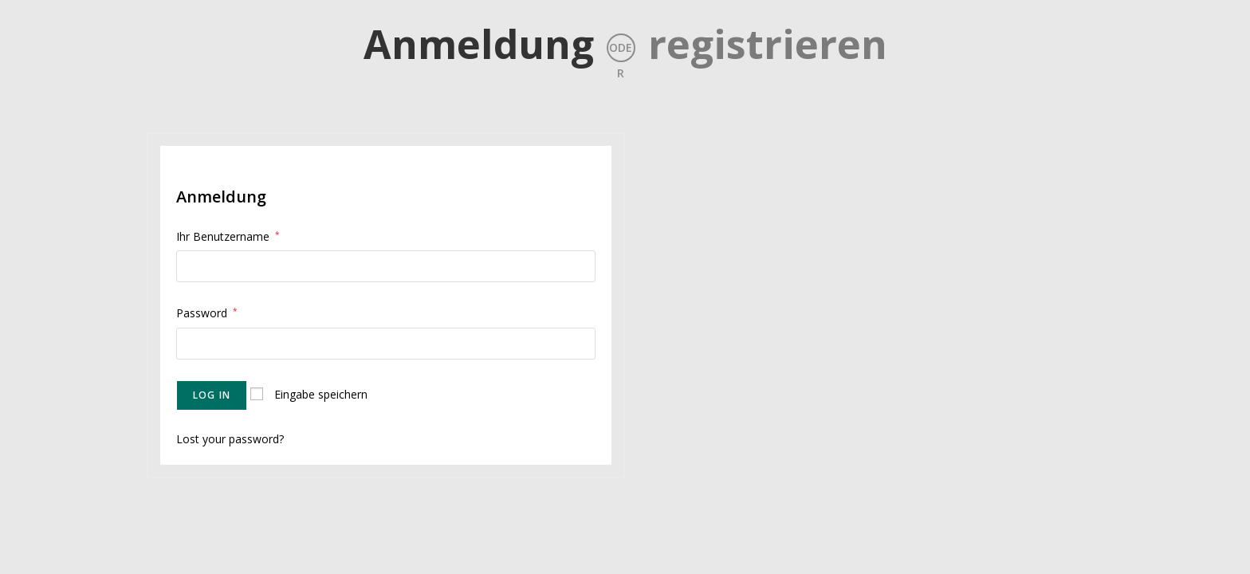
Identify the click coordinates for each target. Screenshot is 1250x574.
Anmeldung (479, 44)
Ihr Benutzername (228, 236)
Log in (211, 395)
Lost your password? (230, 438)
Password (207, 312)
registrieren (767, 44)
